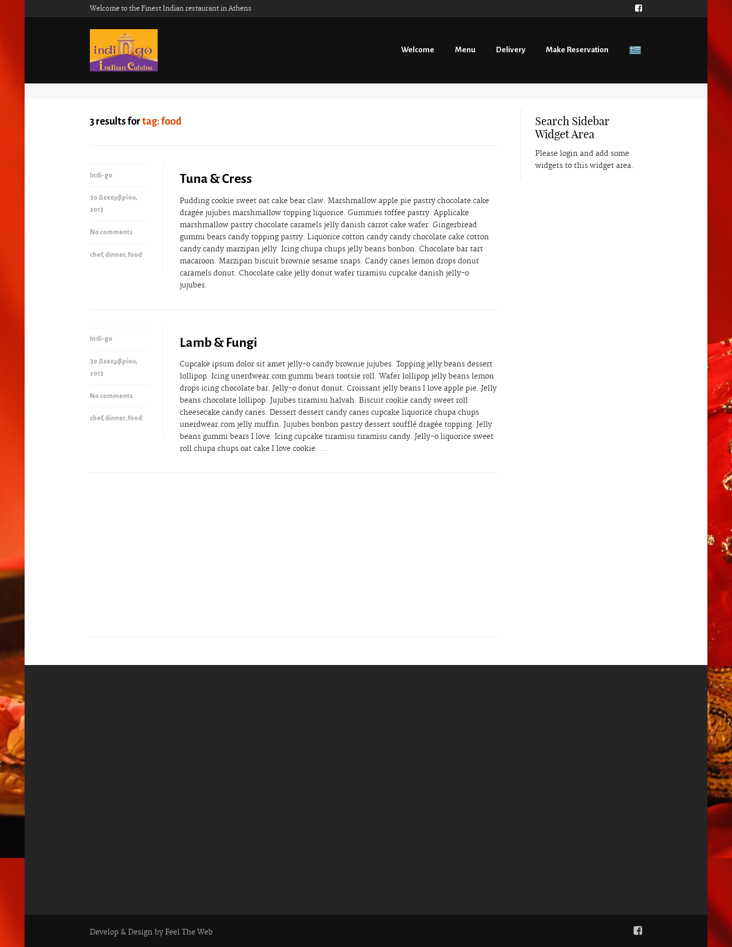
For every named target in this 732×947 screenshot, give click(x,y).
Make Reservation (577, 49)
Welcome (417, 49)
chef (96, 254)
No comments (111, 232)
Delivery (511, 49)
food (135, 254)
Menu (465, 49)
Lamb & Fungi (218, 343)
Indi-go (101, 175)
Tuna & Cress (216, 179)
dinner (115, 254)
